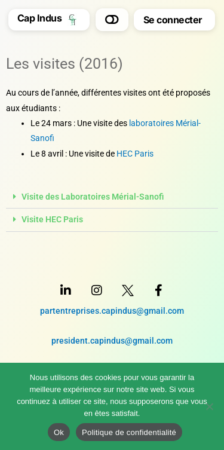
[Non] (209, 406)
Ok (59, 432)
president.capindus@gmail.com (112, 340)
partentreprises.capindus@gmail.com (112, 311)
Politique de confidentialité (129, 432)
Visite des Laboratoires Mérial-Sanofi (93, 196)
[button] (112, 20)
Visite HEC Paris (52, 219)
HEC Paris (135, 153)
